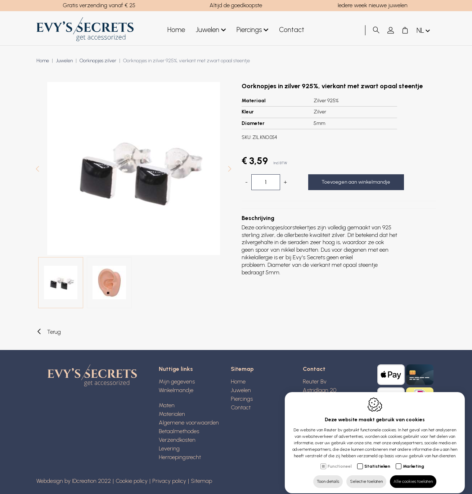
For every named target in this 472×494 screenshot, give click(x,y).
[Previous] (37, 169)
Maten (167, 405)
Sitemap (242, 368)
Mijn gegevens (177, 381)
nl (424, 30)
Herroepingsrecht (180, 457)
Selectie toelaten (366, 474)
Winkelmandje (176, 390)
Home (176, 30)
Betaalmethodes (179, 431)
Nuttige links (176, 368)
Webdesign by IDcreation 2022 (73, 480)
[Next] (229, 169)
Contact (291, 30)
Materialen (172, 413)
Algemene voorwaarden (189, 422)
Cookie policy (132, 480)
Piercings (252, 30)
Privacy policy (169, 480)
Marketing (413, 459)
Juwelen (211, 30)
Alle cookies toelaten (413, 474)
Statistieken (377, 459)
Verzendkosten (177, 439)
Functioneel (340, 459)
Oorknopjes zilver (98, 61)
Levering (169, 448)
